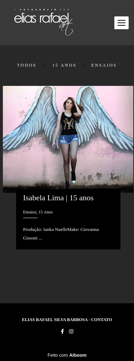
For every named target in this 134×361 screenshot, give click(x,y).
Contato (101, 320)
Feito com (67, 355)
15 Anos (65, 65)
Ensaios (104, 65)
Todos (27, 65)
